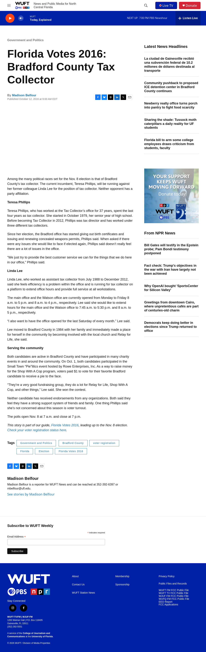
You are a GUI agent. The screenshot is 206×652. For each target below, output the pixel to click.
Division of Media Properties (36, 643)
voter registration (104, 443)
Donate (191, 5)
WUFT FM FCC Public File (174, 590)
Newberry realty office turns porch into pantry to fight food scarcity (170, 105)
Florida (24, 451)
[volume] (21, 18)
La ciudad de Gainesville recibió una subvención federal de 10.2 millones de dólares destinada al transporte (169, 64)
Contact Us (78, 584)
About (75, 576)
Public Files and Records (173, 583)
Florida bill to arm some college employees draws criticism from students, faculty (169, 144)
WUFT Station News (83, 592)
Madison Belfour (24, 95)
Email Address (16, 536)
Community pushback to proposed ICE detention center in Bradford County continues (171, 87)
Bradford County (73, 443)
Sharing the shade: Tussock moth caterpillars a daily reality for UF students (170, 124)
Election (44, 451)
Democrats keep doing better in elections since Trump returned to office (170, 327)
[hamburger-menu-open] (8, 5)
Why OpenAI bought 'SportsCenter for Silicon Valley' (171, 288)
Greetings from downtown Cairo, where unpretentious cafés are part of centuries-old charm (171, 306)
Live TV (166, 5)
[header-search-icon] (145, 5)
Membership (122, 576)
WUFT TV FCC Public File (173, 593)
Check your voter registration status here (36, 430)
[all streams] (188, 18)
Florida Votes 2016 (64, 425)
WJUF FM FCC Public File (173, 596)
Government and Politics (25, 40)
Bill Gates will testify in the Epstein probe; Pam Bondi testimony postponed (171, 249)
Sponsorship (122, 584)
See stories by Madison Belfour (31, 494)
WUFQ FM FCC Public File (174, 599)
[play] (10, 18)
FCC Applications (168, 604)
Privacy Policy (166, 576)
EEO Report (165, 601)
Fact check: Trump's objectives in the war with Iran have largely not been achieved (170, 269)
